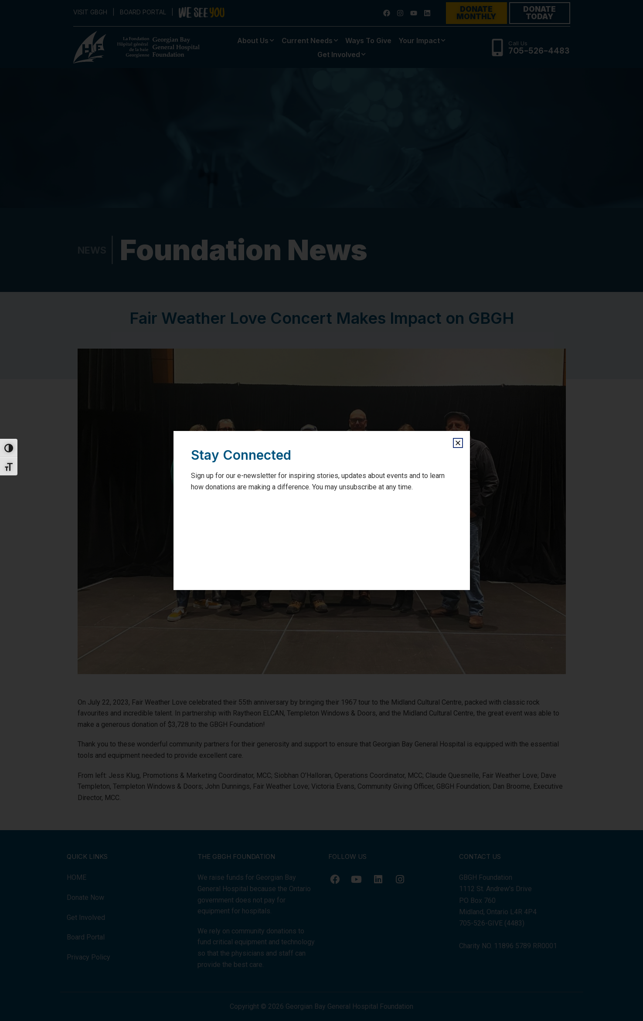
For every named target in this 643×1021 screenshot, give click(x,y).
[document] (321, 510)
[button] (458, 443)
